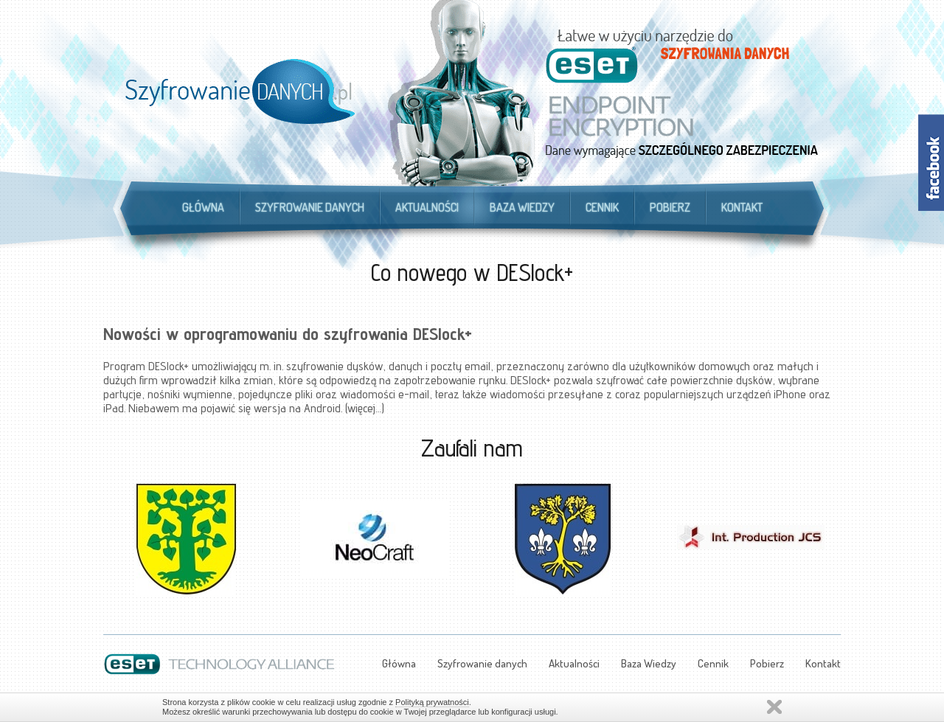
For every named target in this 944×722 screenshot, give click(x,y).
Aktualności (427, 207)
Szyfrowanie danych (309, 207)
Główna (203, 207)
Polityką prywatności (432, 702)
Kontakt (742, 207)
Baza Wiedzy (522, 207)
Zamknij (774, 707)
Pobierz (670, 207)
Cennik (602, 207)
